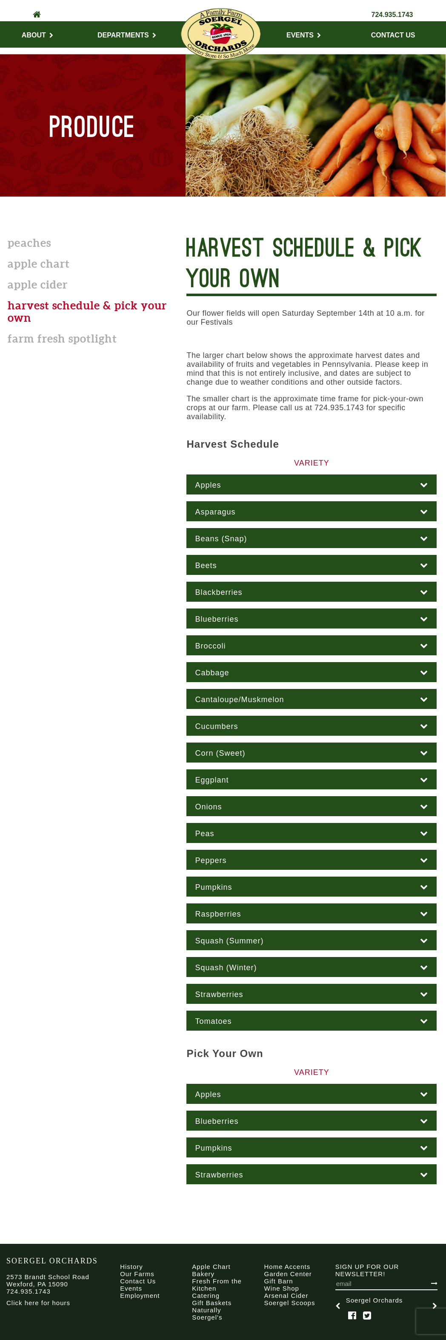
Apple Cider (38, 284)
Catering (206, 1295)
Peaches (29, 243)
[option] (386, 1305)
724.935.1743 (392, 14)
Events (303, 35)
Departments (126, 35)
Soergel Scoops (289, 1302)
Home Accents (287, 1266)
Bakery (203, 1273)
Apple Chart (39, 263)
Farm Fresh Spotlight (62, 338)
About (37, 35)
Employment (140, 1295)
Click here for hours (38, 1302)
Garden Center (288, 1273)
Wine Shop (281, 1288)
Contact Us (393, 35)
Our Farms (137, 1273)
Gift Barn (278, 1281)
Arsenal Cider (286, 1295)
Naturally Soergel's (207, 1313)
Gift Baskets (212, 1302)
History (131, 1266)
